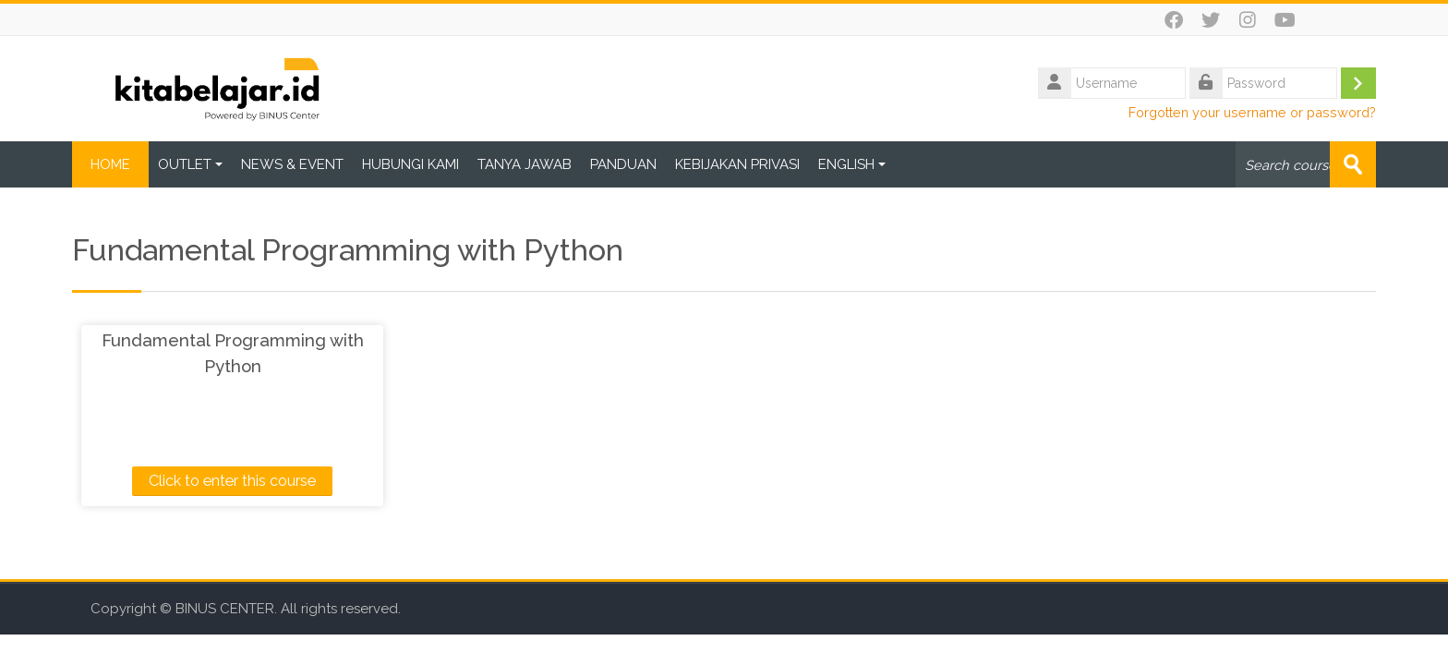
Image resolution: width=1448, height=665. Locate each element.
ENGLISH (852, 164)
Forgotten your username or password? (1252, 112)
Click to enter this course (232, 481)
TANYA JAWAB (524, 164)
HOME (110, 164)
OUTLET (190, 164)
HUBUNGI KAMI (410, 164)
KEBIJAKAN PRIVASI (737, 164)
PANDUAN (623, 164)
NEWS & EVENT (292, 164)
